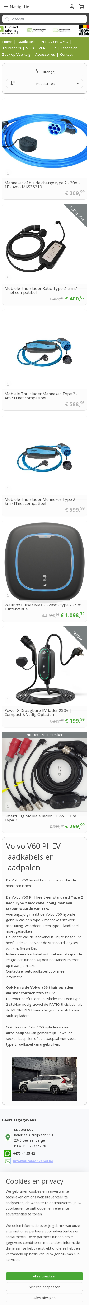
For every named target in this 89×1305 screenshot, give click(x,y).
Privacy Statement (21, 1252)
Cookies (13, 1247)
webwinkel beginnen (30, 1296)
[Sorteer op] (44, 83)
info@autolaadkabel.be (33, 1161)
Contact (66, 54)
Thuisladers (11, 48)
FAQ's (11, 1268)
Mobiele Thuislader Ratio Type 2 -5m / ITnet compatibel (41, 290)
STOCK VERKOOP (41, 48)
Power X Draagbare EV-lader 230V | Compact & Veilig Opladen (38, 712)
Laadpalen (69, 48)
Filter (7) (44, 72)
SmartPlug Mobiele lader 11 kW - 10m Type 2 (40, 818)
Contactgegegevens (22, 1231)
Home (7, 41)
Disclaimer (15, 1257)
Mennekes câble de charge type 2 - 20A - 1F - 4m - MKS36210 (42, 185)
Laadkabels (26, 41)
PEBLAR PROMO (54, 41)
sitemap (81, 1288)
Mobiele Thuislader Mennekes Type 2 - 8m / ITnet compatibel (41, 501)
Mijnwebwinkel (71, 1296)
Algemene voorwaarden (25, 1241)
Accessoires (45, 54)
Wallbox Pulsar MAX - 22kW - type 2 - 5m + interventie (43, 607)
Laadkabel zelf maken (23, 1263)
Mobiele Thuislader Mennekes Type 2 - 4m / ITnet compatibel (41, 396)
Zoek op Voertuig (16, 54)
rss (12, 1296)
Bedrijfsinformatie (21, 1236)
